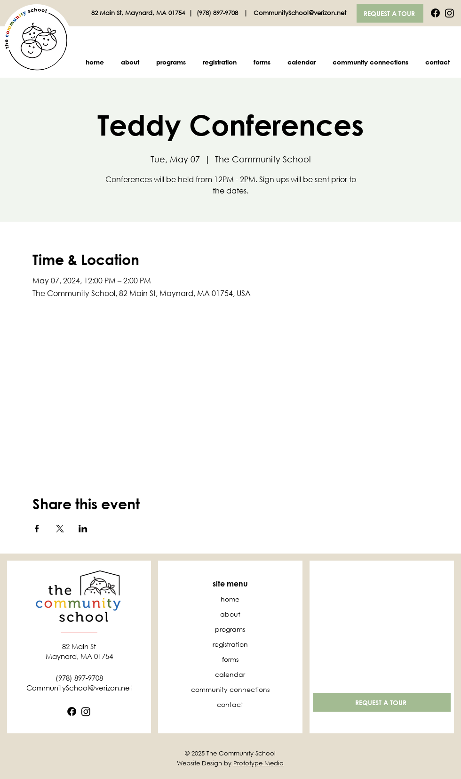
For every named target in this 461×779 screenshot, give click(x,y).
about (230, 614)
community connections (230, 689)
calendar (230, 674)
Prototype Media (258, 763)
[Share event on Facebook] (36, 528)
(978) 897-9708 (218, 13)
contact (230, 704)
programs (230, 629)
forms (230, 659)
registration (230, 644)
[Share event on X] (60, 528)
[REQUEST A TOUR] (390, 13)
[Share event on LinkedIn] (83, 528)
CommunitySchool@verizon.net (300, 13)
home (230, 598)
